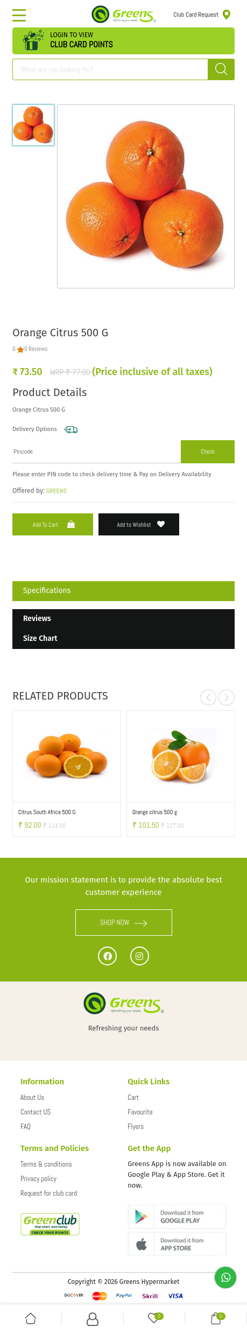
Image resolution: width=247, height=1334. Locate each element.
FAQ (25, 1126)
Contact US (35, 1112)
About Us (32, 1097)
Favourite (140, 1112)
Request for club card (48, 1193)
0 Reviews (35, 348)
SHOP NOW (123, 922)
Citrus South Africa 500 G (46, 812)
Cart (133, 1097)
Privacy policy (38, 1178)
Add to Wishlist (141, 524)
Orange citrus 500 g (154, 812)
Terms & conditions (46, 1164)
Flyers (136, 1126)
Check (208, 451)
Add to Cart (55, 524)
